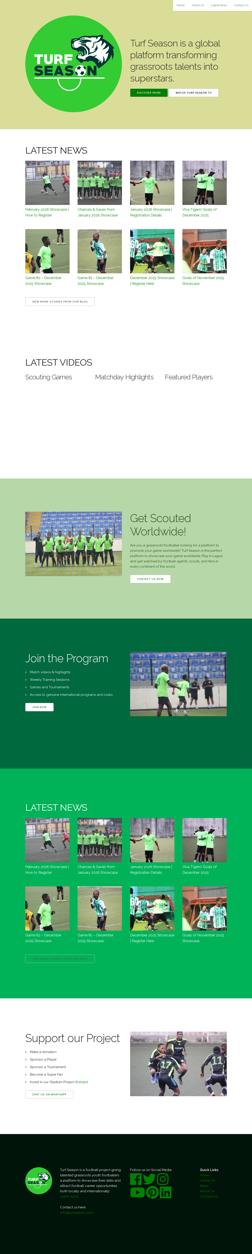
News (204, 1186)
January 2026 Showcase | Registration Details (151, 212)
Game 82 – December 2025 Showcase (43, 281)
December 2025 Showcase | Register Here (152, 281)
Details (81, 1082)
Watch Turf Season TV (194, 92)
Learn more (69, 1196)
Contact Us (241, 5)
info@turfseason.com (76, 1213)
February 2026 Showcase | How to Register (47, 212)
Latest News (219, 5)
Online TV (207, 1181)
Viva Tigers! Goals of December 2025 (199, 212)
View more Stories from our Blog (60, 301)
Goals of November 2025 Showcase (203, 281)
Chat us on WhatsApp (49, 1094)
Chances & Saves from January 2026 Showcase (98, 212)
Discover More (149, 92)
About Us (198, 5)
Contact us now (150, 579)
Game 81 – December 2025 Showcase (95, 281)
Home (181, 5)
